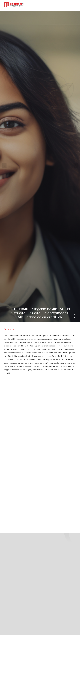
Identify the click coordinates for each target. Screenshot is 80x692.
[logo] (14, 4)
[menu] (73, 6)
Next (76, 165)
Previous (4, 165)
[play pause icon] (74, 316)
